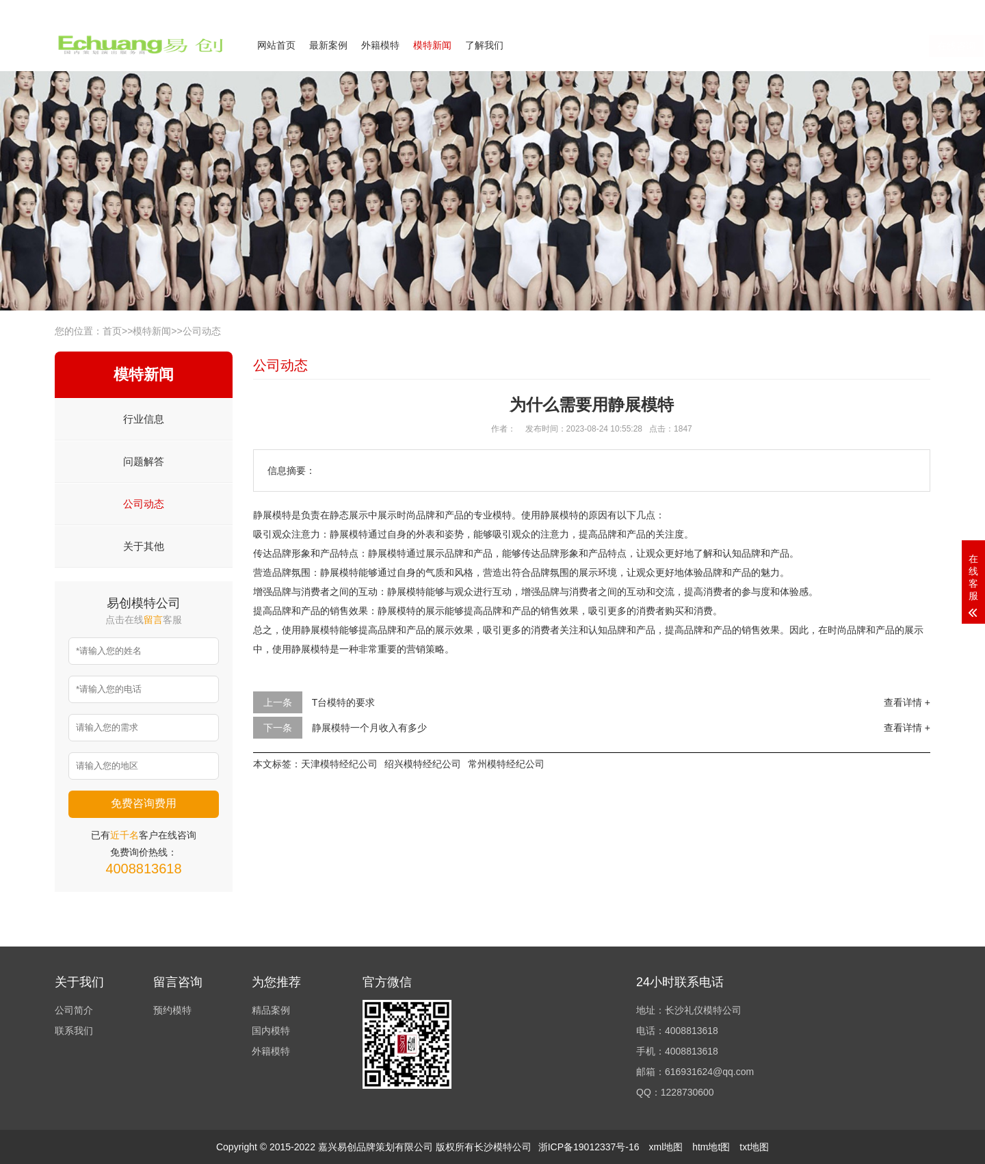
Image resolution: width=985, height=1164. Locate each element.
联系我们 (846, 9)
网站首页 (276, 45)
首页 (112, 331)
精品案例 (271, 1010)
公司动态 (202, 331)
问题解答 (143, 461)
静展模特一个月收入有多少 (369, 727)
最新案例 (328, 45)
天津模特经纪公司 (339, 763)
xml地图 (665, 1146)
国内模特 (271, 1030)
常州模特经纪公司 (506, 763)
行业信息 (143, 419)
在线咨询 (794, 45)
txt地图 (754, 1146)
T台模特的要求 (344, 702)
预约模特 (172, 1010)
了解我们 (484, 45)
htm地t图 (711, 1146)
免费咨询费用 (143, 803)
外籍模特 (380, 45)
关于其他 (143, 546)
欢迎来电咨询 (905, 9)
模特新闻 (432, 45)
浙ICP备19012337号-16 (589, 1146)
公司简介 (796, 9)
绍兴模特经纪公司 (422, 763)
